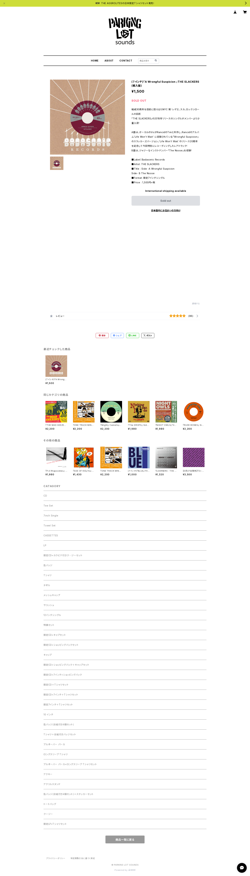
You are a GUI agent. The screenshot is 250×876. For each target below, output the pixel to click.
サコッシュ (49, 605)
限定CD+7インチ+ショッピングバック (63, 674)
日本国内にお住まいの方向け (165, 210)
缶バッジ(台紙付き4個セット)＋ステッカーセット (69, 794)
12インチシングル (52, 615)
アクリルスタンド (52, 784)
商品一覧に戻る (125, 839)
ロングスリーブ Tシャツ (56, 754)
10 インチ (48, 714)
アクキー (48, 774)
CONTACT (125, 60)
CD (45, 495)
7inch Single (51, 515)
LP (45, 545)
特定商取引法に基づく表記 (83, 858)
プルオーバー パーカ (54, 744)
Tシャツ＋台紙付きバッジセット (60, 734)
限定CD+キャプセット (55, 635)
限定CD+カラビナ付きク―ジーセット (63, 555)
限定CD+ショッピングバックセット (61, 644)
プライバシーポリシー (55, 858)
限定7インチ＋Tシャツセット (58, 704)
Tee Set (48, 505)
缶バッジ (48, 565)
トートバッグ (50, 804)
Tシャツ (48, 575)
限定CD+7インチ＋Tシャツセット (61, 694)
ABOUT (109, 60)
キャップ (48, 654)
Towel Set (50, 525)
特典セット (49, 625)
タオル (47, 585)
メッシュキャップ (52, 595)
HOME (95, 60)
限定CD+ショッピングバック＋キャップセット (66, 664)
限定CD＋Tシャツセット (56, 684)
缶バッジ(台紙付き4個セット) (59, 724)
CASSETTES (51, 535)
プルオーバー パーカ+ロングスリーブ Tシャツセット (70, 764)
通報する (196, 303)
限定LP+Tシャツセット (55, 824)
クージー (48, 814)
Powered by (125, 870)
